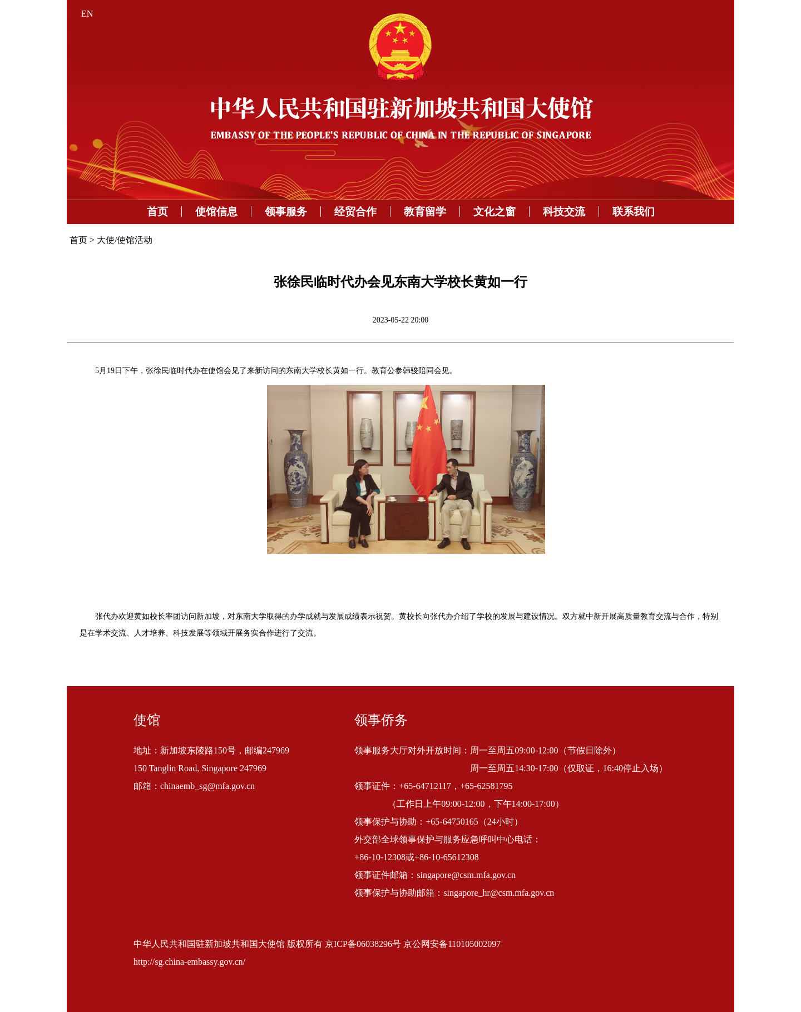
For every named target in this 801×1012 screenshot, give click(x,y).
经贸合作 (355, 211)
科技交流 (564, 211)
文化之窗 (494, 211)
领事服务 (286, 211)
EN (87, 13)
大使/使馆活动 (124, 240)
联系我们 (633, 211)
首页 (157, 211)
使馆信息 (216, 211)
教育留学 (425, 211)
